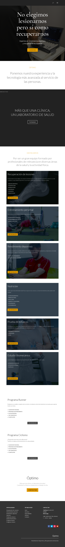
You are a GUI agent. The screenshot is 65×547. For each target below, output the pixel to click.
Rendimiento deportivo (11, 513)
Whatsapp (45, 513)
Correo (45, 512)
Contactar (32, 122)
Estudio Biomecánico (11, 518)
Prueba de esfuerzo (11, 517)
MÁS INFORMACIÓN (13, 197)
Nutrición (8, 515)
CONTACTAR (33, 50)
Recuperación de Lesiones (12, 510)
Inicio (26, 510)
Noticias (27, 515)
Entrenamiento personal (12, 512)
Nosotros (27, 512)
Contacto (27, 517)
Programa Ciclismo (10, 522)
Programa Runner (10, 520)
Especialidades (28, 513)
